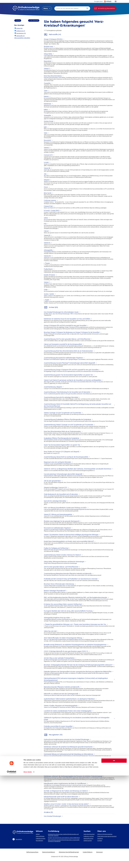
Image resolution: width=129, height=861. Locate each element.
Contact (99, 840)
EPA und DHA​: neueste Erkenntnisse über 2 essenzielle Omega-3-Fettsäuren (63, 840)
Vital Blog (100, 838)
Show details (27, 857)
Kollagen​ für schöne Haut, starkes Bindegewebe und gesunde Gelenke (63, 834)
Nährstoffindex (40, 836)
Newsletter (17, 839)
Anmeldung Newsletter (104, 8)
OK (114, 846)
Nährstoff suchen (88, 838)
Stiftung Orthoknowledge (104, 834)
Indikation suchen (89, 836)
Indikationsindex (40, 838)
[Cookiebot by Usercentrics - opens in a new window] (11, 857)
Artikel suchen (88, 840)
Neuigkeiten (39, 840)
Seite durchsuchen (89, 834)
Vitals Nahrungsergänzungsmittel (106, 836)
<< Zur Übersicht (33, 20)
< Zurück (17, 20)
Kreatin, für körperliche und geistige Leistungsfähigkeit (64, 837)
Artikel (38, 834)
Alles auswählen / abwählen (22, 38)
